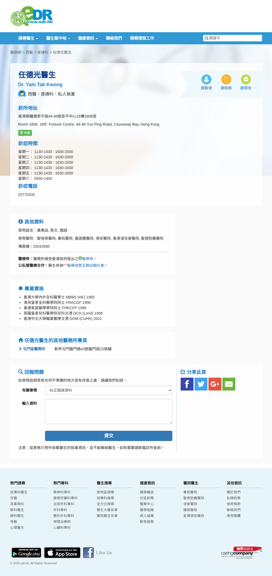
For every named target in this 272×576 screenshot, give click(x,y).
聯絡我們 (114, 38)
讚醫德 (206, 88)
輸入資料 (29, 403)
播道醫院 (190, 510)
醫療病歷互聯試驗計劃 (84, 265)
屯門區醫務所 (32, 349)
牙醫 (13, 498)
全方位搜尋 (105, 504)
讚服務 (226, 88)
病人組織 (147, 516)
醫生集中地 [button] (58, 38)
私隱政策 (234, 498)
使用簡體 (234, 516)
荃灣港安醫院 (193, 516)
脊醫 (13, 522)
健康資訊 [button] (88, 38)
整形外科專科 (63, 516)
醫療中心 (147, 504)
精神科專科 (62, 492)
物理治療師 (62, 522)
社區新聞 (147, 498)
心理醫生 (17, 528)
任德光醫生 (62, 52)
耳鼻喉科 (17, 504)
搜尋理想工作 (142, 38)
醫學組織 (147, 510)
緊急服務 (147, 522)
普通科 (43, 52)
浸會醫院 (190, 504)
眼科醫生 (17, 510)
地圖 (25, 133)
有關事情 (29, 390)
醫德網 (15, 52)
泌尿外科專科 (63, 504)
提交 (108, 435)
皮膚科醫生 (19, 492)
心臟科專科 (62, 528)
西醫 (29, 52)
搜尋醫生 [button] (28, 38)
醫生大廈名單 (107, 510)
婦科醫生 (17, 516)
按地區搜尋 (105, 492)
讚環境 (245, 88)
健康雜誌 (147, 492)
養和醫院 (190, 492)
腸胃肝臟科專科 (65, 498)
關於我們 (234, 492)
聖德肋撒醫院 (193, 498)
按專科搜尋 (105, 498)
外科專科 (60, 510)
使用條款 (234, 504)
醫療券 (85, 259)
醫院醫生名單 (107, 516)
